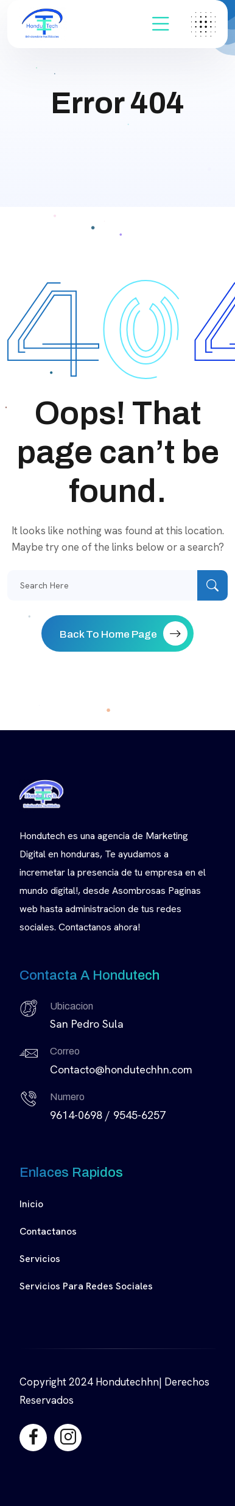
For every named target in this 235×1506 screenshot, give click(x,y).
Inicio (31, 1203)
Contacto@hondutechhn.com (121, 1069)
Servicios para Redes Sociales (86, 1286)
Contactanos (48, 1231)
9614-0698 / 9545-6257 (108, 1115)
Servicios (39, 1258)
